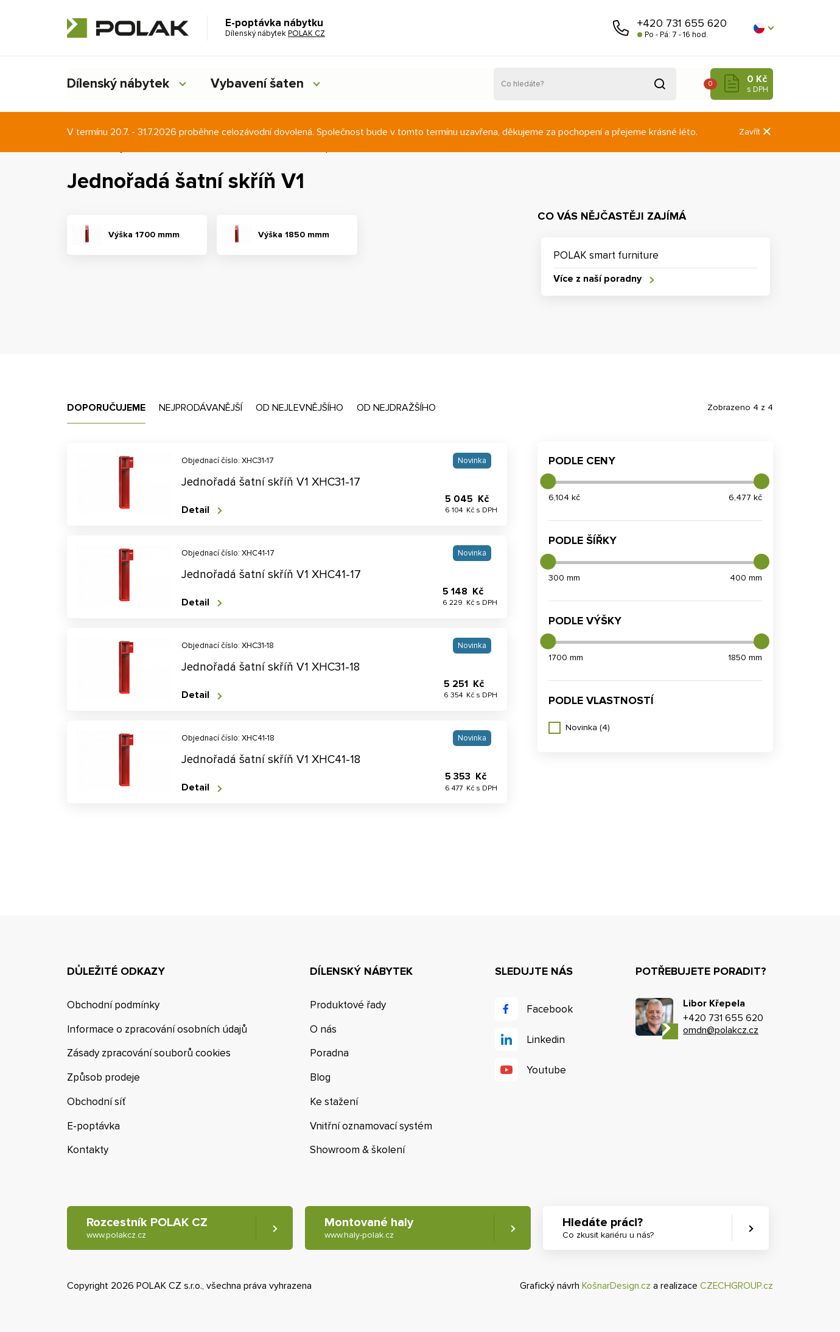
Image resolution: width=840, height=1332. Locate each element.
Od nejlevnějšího (299, 408)
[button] (763, 28)
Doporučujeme (106, 408)
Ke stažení (334, 1101)
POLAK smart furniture (606, 255)
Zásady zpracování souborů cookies (149, 1053)
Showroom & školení (357, 1150)
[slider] (548, 481)
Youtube (546, 1070)
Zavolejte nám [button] (620, 28)
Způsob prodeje (103, 1077)
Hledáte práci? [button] (609, 1228)
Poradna (329, 1053)
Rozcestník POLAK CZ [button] (147, 1228)
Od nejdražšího (396, 408)
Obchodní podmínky (113, 1005)
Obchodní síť (96, 1101)
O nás (323, 1029)
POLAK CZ (128, 28)
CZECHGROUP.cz (736, 1286)
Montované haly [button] (369, 1228)
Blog (320, 1077)
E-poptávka (93, 1126)
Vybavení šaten (261, 83)
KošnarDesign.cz (616, 1286)
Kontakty (87, 1150)
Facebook (550, 1009)
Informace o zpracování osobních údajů (157, 1029)
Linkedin (546, 1039)
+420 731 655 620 (682, 23)
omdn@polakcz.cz (720, 1031)
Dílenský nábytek (118, 83)
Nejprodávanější (200, 408)
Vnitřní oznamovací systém (371, 1126)
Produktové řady (348, 1005)
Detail (195, 510)
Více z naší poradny (597, 279)
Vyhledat (659, 84)
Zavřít (756, 131)
